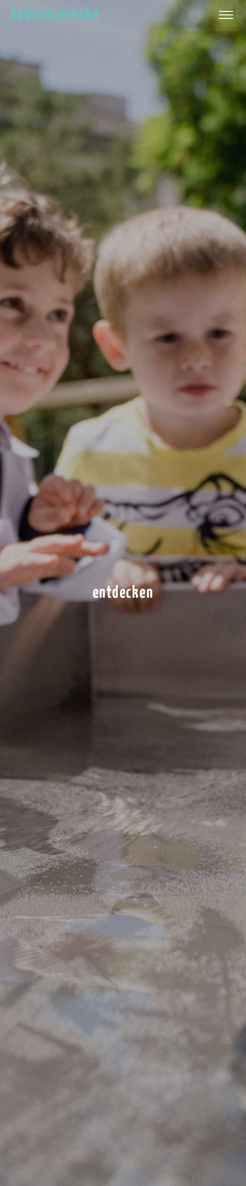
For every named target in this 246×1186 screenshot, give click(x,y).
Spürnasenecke (54, 14)
